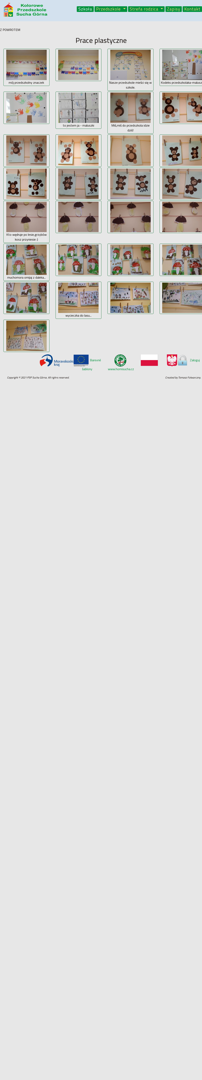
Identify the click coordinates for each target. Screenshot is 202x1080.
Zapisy (173, 9)
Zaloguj (188, 360)
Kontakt (192, 9)
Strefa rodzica (145, 9)
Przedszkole (109, 9)
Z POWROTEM (10, 30)
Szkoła (85, 9)
